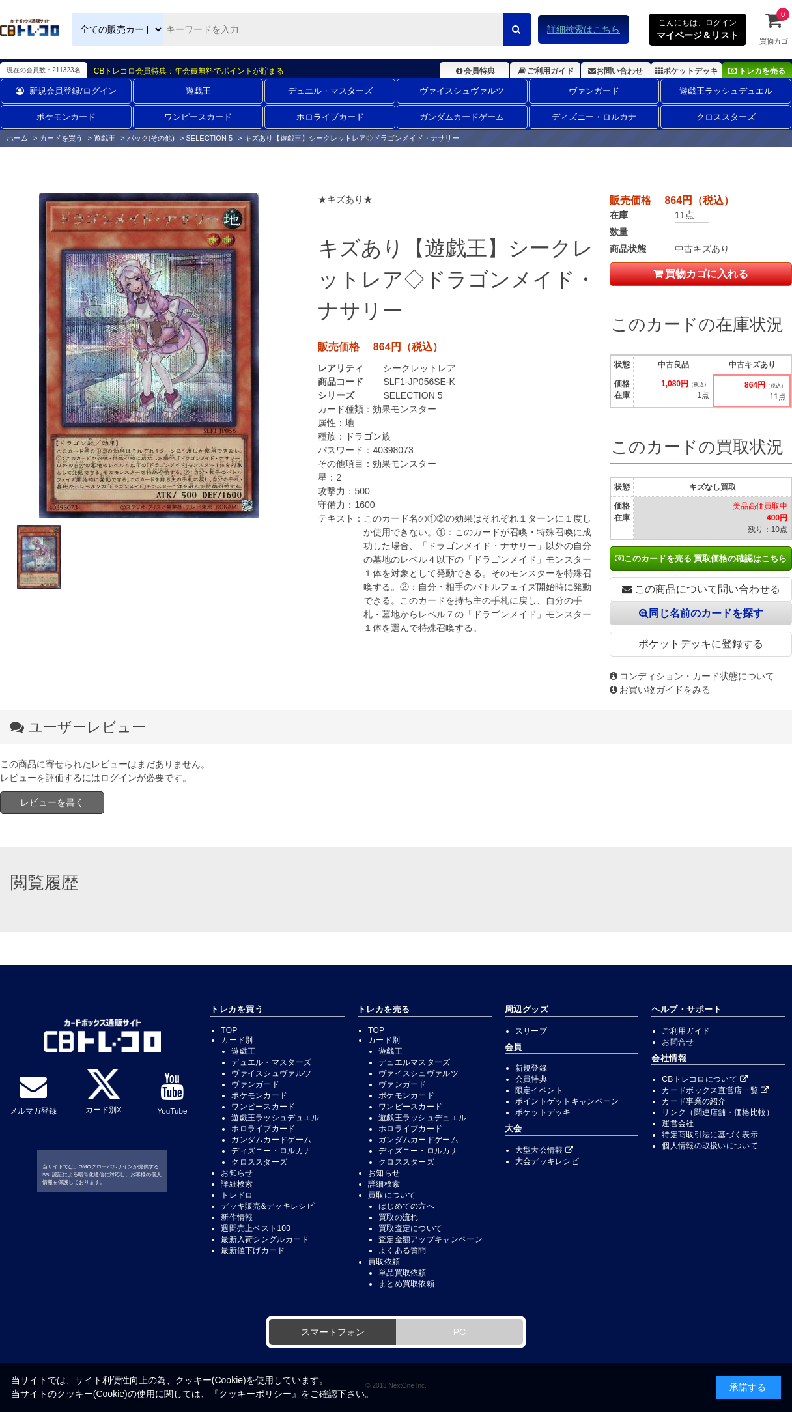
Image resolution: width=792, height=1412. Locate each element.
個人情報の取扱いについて (710, 1145)
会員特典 (474, 71)
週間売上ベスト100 (255, 1228)
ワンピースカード (198, 117)
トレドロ (237, 1195)
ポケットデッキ (686, 71)
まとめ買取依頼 (406, 1283)
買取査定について (410, 1228)
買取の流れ (398, 1217)
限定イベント (539, 1090)
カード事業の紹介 (694, 1101)
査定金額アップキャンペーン (430, 1239)
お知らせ (237, 1173)
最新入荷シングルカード (265, 1239)
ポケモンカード (66, 117)
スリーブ (531, 1031)
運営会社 (678, 1123)
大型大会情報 (544, 1150)
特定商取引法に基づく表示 (710, 1134)
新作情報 (237, 1217)
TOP (229, 1030)
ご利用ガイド (544, 71)
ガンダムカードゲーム (461, 117)
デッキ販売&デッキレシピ (268, 1206)
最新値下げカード (253, 1250)
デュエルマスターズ (414, 1062)
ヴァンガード (594, 91)
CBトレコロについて (705, 1079)
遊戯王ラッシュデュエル (725, 91)
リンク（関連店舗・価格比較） (718, 1112)
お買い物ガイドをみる (660, 690)
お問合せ (678, 1042)
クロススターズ (726, 117)
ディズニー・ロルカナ (594, 117)
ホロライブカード (330, 117)
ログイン (118, 777)
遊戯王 (198, 91)
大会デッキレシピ (547, 1161)
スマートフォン (333, 1332)
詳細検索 (237, 1184)
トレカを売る (756, 71)
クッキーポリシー (255, 1394)
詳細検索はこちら (583, 29)
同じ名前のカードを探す (701, 613)
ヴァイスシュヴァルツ (461, 91)
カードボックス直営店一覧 (715, 1090)
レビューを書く (52, 802)
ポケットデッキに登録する (700, 643)
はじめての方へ (406, 1206)
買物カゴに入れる (700, 273)
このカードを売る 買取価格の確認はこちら (701, 558)
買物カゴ (773, 28)
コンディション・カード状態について (692, 676)
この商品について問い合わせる (701, 589)
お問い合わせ (615, 71)
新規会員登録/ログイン (66, 91)
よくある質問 (402, 1250)
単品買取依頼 (402, 1272)
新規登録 (531, 1068)
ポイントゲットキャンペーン (567, 1101)
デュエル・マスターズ (330, 91)
